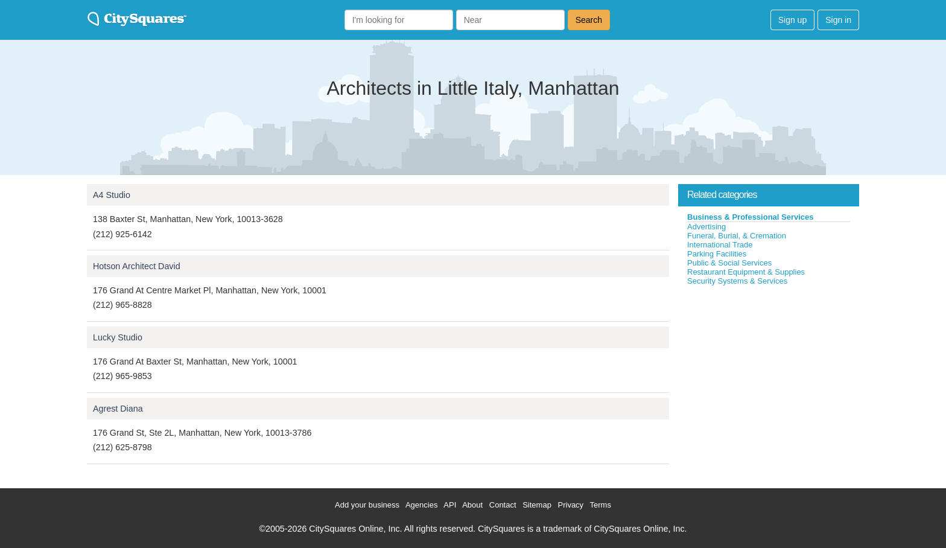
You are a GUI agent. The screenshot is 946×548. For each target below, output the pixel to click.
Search (589, 20)
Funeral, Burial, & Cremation (736, 235)
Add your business (367, 504)
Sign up (792, 20)
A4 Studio (111, 195)
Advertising (706, 226)
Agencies (421, 504)
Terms (600, 504)
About (472, 504)
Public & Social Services (729, 262)
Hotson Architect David (136, 266)
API (449, 504)
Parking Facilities (716, 253)
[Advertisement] (768, 376)
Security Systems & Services (737, 280)
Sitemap (536, 504)
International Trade (719, 244)
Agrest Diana (118, 408)
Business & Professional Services (750, 216)
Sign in (838, 20)
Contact (502, 504)
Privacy (571, 504)
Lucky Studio (117, 337)
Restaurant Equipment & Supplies (746, 271)
